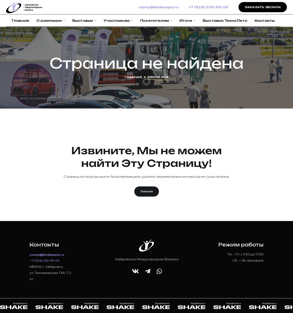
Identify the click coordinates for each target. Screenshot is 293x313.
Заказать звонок (263, 7)
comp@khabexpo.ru (158, 7)
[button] (146, 191)
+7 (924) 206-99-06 (208, 7)
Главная (133, 77)
